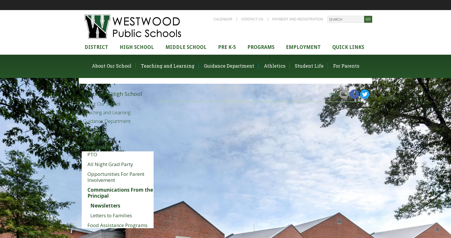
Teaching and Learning (167, 66)
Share (333, 94)
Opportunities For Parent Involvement (115, 177)
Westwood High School (112, 94)
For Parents (346, 66)
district (96, 47)
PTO (92, 154)
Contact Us (252, 19)
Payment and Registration (297, 19)
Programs (260, 47)
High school (137, 47)
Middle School (186, 47)
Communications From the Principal (120, 193)
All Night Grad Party (110, 164)
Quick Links (348, 47)
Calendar (222, 19)
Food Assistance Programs (117, 225)
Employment (303, 47)
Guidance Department (229, 66)
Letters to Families (111, 215)
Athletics (274, 66)
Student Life (309, 66)
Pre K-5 (227, 47)
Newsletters (105, 206)
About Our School (111, 66)
